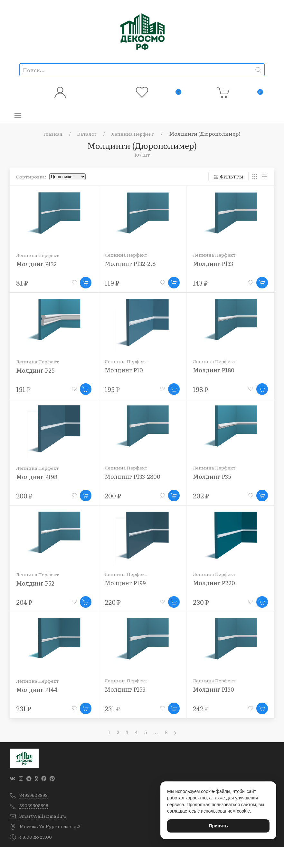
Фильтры (228, 176)
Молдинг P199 (125, 582)
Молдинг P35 (212, 476)
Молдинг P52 (35, 583)
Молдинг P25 (35, 370)
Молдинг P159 (125, 689)
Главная (52, 134)
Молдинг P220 (214, 582)
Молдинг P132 (36, 264)
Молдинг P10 (124, 370)
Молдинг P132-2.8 (130, 263)
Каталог (87, 134)
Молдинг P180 (213, 370)
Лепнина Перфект (132, 134)
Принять (218, 825)
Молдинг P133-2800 (132, 476)
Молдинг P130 (213, 689)
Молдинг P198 (36, 476)
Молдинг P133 (213, 263)
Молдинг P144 (37, 689)
